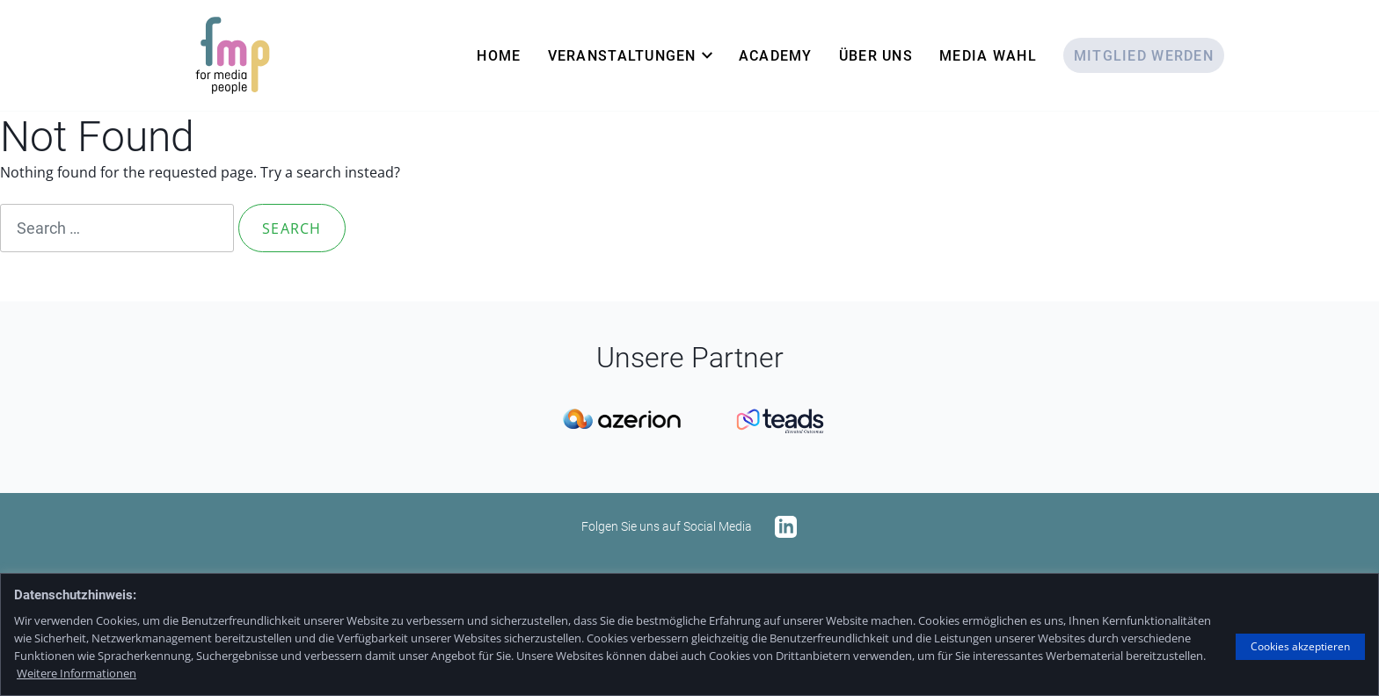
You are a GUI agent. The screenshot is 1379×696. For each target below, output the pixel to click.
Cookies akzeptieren (1300, 646)
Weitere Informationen (76, 673)
